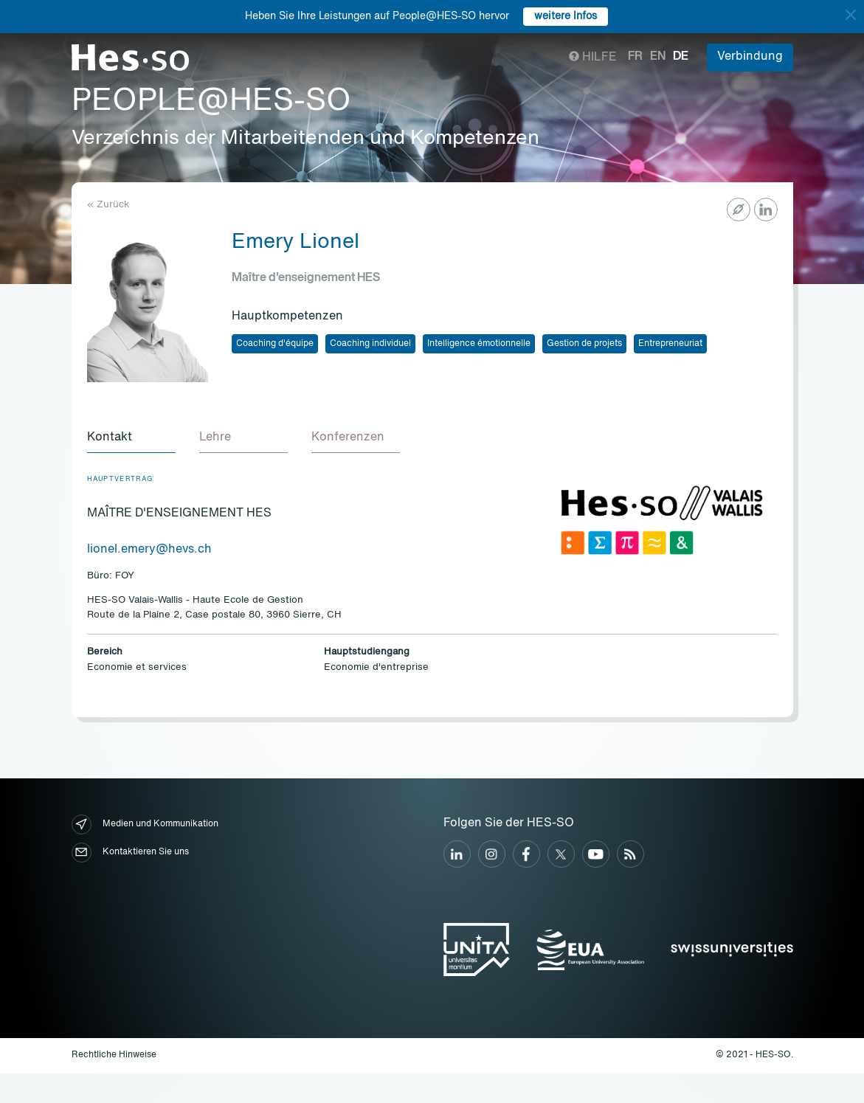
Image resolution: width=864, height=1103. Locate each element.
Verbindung (750, 57)
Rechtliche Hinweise (114, 1055)
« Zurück (108, 205)
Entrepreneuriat (670, 343)
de (680, 57)
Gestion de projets (584, 343)
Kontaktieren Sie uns (130, 852)
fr (635, 57)
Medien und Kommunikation (145, 824)
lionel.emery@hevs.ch (149, 550)
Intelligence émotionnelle (479, 343)
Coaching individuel (370, 343)
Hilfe (593, 57)
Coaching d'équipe (275, 343)
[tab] (131, 438)
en (658, 57)
